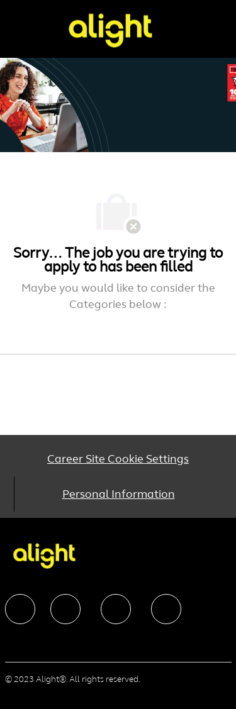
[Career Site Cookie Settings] (118, 458)
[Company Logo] (110, 30)
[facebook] (20, 609)
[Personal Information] (119, 494)
